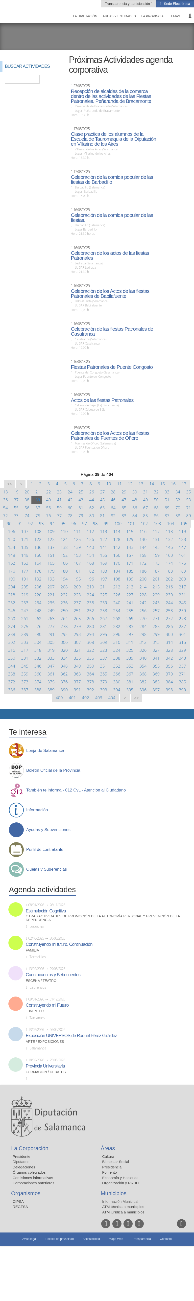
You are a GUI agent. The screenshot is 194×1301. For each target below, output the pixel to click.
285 (156, 626)
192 (38, 579)
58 (48, 508)
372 (11, 682)
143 (129, 547)
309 (103, 642)
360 (38, 674)
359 (24, 674)
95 (63, 523)
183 (103, 571)
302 (11, 642)
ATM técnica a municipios (123, 1207)
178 (38, 571)
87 (167, 515)
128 (116, 539)
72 (5, 515)
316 (11, 650)
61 (80, 508)
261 (24, 618)
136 (38, 547)
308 (90, 642)
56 (26, 508)
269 (129, 618)
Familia (32, 950)
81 (102, 515)
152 (64, 555)
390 (64, 690)
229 (156, 595)
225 (103, 595)
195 (77, 579)
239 (103, 602)
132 (169, 539)
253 (103, 610)
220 (38, 595)
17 (184, 484)
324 (116, 650)
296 (116, 634)
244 (169, 602)
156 (116, 555)
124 (64, 539)
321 (77, 650)
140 (90, 547)
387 (24, 690)
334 (64, 658)
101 (131, 523)
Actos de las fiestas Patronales (102, 400)
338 (116, 658)
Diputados (21, 1162)
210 (90, 587)
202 (169, 579)
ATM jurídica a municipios (123, 1212)
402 (85, 697)
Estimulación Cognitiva (46, 910)
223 (77, 595)
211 (103, 587)
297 (129, 634)
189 (182, 571)
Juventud (35, 1011)
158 (143, 555)
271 (156, 618)
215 (156, 587)
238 (90, 602)
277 (51, 626)
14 (151, 484)
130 (143, 539)
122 (38, 539)
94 (52, 523)
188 (169, 571)
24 (70, 492)
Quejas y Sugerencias (46, 869)
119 (182, 531)
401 (72, 697)
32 (156, 492)
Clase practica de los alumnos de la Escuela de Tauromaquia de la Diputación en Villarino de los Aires (113, 139)
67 (145, 508)
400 (59, 697)
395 (129, 690)
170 (116, 563)
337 (103, 658)
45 (102, 500)
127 (103, 539)
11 (119, 484)
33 (167, 492)
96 (73, 523)
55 (16, 508)
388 (38, 690)
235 (51, 602)
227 (129, 595)
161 (182, 555)
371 (182, 674)
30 (134, 492)
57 (37, 508)
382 (143, 682)
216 (169, 587)
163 (24, 563)
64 (113, 508)
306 (64, 642)
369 (156, 674)
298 (143, 634)
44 (91, 500)
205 (24, 587)
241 (129, 602)
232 (11, 602)
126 (90, 539)
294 (90, 634)
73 (16, 515)
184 (116, 571)
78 (70, 515)
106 (11, 531)
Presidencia (111, 1167)
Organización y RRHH (120, 1183)
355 (156, 666)
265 (77, 618)
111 (77, 531)
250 (64, 610)
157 (129, 555)
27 (102, 492)
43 (80, 500)
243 (156, 602)
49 (145, 500)
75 (37, 515)
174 (169, 563)
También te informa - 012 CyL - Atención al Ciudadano (76, 790)
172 (143, 563)
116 (143, 531)
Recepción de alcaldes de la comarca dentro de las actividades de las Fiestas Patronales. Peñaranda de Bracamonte (111, 96)
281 (103, 626)
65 (123, 508)
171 (129, 563)
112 (90, 531)
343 (182, 658)
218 (11, 595)
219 (24, 595)
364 (90, 674)
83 (123, 515)
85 (145, 515)
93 (41, 523)
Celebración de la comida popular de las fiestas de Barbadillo (112, 180)
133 (182, 539)
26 (91, 492)
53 (188, 500)
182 (90, 571)
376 (64, 682)
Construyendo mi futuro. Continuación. (59, 944)
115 (129, 531)
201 (156, 579)
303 (24, 642)
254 (116, 610)
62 (91, 508)
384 (169, 682)
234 (38, 602)
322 (90, 650)
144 (143, 547)
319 (51, 650)
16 (173, 484)
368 (143, 674)
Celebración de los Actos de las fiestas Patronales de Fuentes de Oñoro (110, 436)
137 (51, 547)
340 (143, 658)
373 (24, 682)
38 (26, 500)
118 (169, 531)
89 (188, 515)
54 (5, 508)
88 (177, 515)
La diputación (85, 16)
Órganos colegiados (29, 1172)
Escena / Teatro (41, 981)
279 (77, 626)
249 (51, 610)
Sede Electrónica (176, 4)
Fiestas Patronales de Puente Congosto (112, 367)
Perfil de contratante (44, 849)
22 (48, 492)
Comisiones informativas (33, 1178)
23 (59, 492)
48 (134, 500)
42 (70, 500)
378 (90, 682)
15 (162, 484)
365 (103, 674)
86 (156, 515)
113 (103, 531)
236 (64, 602)
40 (48, 500)
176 (11, 571)
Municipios (113, 1193)
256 (143, 610)
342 (169, 658)
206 (38, 587)
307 (77, 642)
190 (11, 579)
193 (51, 579)
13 (141, 484)
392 (90, 690)
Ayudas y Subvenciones (48, 830)
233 (24, 602)
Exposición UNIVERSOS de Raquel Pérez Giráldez (71, 1035)
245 (182, 602)
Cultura (108, 1156)
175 (182, 563)
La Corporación (29, 1148)
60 (70, 508)
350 (90, 666)
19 (16, 492)
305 (51, 642)
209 (77, 587)
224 (90, 595)
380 (116, 682)
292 (64, 634)
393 (103, 690)
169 (103, 563)
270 (143, 618)
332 (38, 658)
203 (182, 579)
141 (103, 547)
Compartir (6, 714)
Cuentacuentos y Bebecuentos (53, 974)
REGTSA (20, 1207)
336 (90, 658)
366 (116, 674)
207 (51, 587)
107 (24, 531)
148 (11, 555)
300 (169, 634)
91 (20, 523)
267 (103, 618)
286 (169, 626)
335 (77, 658)
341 (156, 658)
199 (129, 579)
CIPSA (18, 1201)
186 (143, 571)
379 (103, 682)
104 (170, 523)
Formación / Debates (46, 1072)
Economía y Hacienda (120, 1178)
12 (130, 484)
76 (48, 515)
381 (129, 682)
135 (24, 547)
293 (77, 634)
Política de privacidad (60, 1239)
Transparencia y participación (128, 4)
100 (118, 523)
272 (169, 618)
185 (129, 571)
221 (51, 595)
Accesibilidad (91, 1239)
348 (64, 666)
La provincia (152, 16)
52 (177, 500)
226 (116, 595)
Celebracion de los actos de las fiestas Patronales (110, 255)
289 (24, 634)
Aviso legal (29, 1239)
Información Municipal (120, 1201)
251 (77, 610)
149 (24, 555)
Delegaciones (24, 1167)
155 (103, 555)
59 (59, 508)
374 (38, 682)
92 (30, 523)
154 (90, 555)
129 (129, 539)
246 (11, 610)
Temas (174, 16)
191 (24, 579)
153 (77, 555)
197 (103, 579)
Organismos (26, 1193)
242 (143, 602)
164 (38, 563)
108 (38, 531)
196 (90, 579)
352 (116, 666)
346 (38, 666)
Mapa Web (116, 1239)
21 (37, 492)
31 (145, 492)
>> (136, 698)
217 (182, 587)
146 (169, 547)
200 (143, 579)
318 (38, 650)
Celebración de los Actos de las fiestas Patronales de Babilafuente (110, 294)
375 (51, 682)
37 (16, 500)
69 (167, 508)
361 (51, 674)
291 (51, 634)
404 (111, 697)
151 (51, 555)
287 (182, 626)
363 (77, 674)
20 (26, 492)
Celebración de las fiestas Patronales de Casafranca (112, 331)
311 (129, 642)
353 (129, 666)
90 (9, 523)
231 (182, 595)
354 (143, 666)
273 (182, 618)
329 (182, 650)
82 (113, 515)
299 (156, 634)
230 (169, 595)
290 (38, 634)
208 (64, 587)
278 (64, 626)
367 (129, 674)
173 (156, 563)
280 (90, 626)
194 (64, 579)
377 (77, 682)
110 (64, 531)
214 (143, 587)
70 (177, 508)
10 (108, 484)
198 (116, 579)
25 (80, 492)
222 (64, 595)
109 (51, 531)
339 (129, 658)
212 (116, 587)
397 (156, 690)
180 (64, 571)
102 (144, 523)
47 (123, 500)
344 (11, 666)
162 (11, 563)
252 (90, 610)
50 (156, 500)
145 (156, 547)
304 (38, 642)
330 (11, 658)
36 (5, 500)
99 (106, 523)
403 (98, 697)
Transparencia (141, 1239)
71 (188, 508)
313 (156, 642)
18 (5, 492)
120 (11, 539)
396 (143, 690)
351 (103, 666)
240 (116, 602)
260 (11, 618)
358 (11, 674)
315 (182, 642)
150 (38, 555)
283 (129, 626)
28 (113, 492)
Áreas (108, 1148)
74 (26, 515)
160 (169, 555)
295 (103, 634)
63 (102, 508)
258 (169, 610)
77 (59, 515)
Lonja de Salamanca (45, 750)
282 (116, 626)
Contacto (166, 1239)
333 (51, 658)
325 (129, 650)
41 (59, 500)
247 (24, 610)
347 (51, 666)
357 (182, 666)
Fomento (109, 1172)
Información (37, 810)
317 (24, 650)
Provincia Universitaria (45, 1066)
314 (169, 642)
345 (24, 666)
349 (77, 666)
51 (167, 500)
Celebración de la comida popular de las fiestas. (112, 218)
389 (51, 690)
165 (51, 563)
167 (77, 563)
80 (91, 515)
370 (169, 674)
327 (156, 650)
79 (80, 515)
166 (64, 563)
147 (182, 547)
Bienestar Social (115, 1162)
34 (177, 492)
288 (11, 634)
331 (24, 658)
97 (84, 523)
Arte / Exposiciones (45, 1042)
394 (116, 690)
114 (116, 531)
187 (156, 571)
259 (182, 610)
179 (51, 571)
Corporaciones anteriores (33, 1183)
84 (134, 515)
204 (11, 587)
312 (143, 642)
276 (38, 626)
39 (37, 500)
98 (95, 523)
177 (24, 571)
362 (64, 674)
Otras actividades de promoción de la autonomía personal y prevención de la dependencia (103, 918)
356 (169, 666)
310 (116, 642)
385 (182, 682)
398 (169, 690)
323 (103, 650)
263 (51, 618)
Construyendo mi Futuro (47, 1005)
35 (188, 492)
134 (11, 547)
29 (123, 492)
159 (156, 555)
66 (134, 508)
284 (143, 626)
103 (157, 523)
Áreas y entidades (119, 16)
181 (77, 571)
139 (77, 547)
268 (116, 618)
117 (156, 531)
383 (156, 682)
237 (77, 602)
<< (9, 484)
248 (38, 610)
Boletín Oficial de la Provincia (53, 770)
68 (156, 508)
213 (129, 587)
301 (182, 634)
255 (129, 610)
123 (51, 539)
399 (182, 690)
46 (113, 500)
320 (64, 650)
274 (11, 626)
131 (156, 539)
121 (24, 539)
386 (11, 690)
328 (169, 650)
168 (90, 563)
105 (183, 523)
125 (77, 539)
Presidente (21, 1156)
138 (64, 547)
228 (143, 595)
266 (90, 618)
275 (24, 626)
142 (116, 547)
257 (156, 610)
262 (38, 618)
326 (143, 650)
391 (77, 690)
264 (64, 618)
